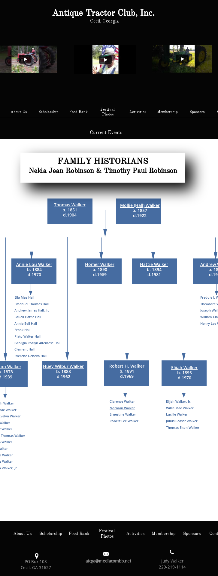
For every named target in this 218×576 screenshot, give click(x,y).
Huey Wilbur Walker (63, 366)
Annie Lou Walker (34, 264)
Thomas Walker (70, 204)
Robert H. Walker (126, 366)
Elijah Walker (184, 367)
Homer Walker (99, 264)
